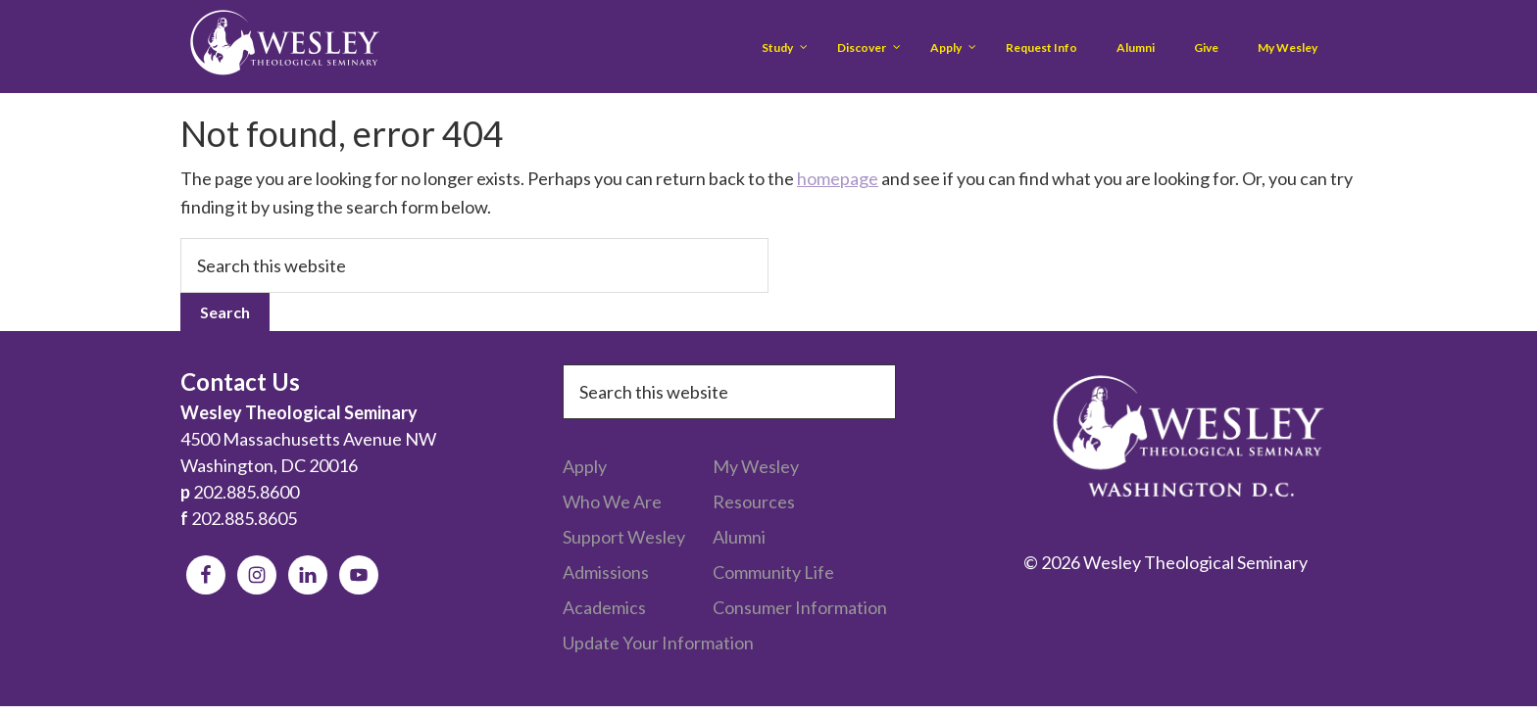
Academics (604, 607)
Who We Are (612, 501)
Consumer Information (800, 607)
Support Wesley (624, 537)
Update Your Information (658, 642)
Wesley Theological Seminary (284, 46)
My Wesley (756, 466)
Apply (585, 466)
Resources (754, 501)
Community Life (773, 572)
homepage (837, 178)
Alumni (739, 537)
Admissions (606, 572)
